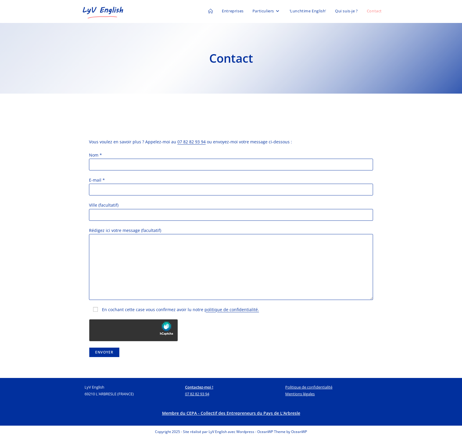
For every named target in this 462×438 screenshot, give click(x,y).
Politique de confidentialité (308, 387)
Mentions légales (300, 393)
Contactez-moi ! (199, 387)
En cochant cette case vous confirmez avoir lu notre (174, 309)
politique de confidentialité (231, 309)
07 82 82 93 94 (191, 142)
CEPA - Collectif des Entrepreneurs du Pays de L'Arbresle (243, 413)
